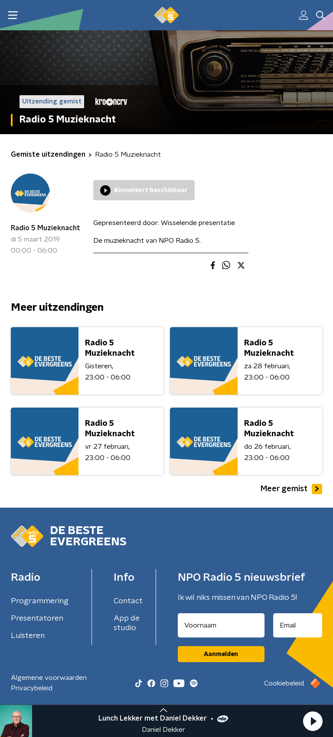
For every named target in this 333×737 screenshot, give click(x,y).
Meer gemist (291, 489)
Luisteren (28, 636)
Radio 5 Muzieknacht (45, 228)
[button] (312, 721)
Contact (128, 601)
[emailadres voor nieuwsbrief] (298, 625)
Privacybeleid (31, 688)
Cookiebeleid (284, 683)
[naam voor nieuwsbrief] (221, 625)
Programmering (40, 601)
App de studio (127, 623)
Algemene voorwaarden (49, 677)
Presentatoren (37, 618)
